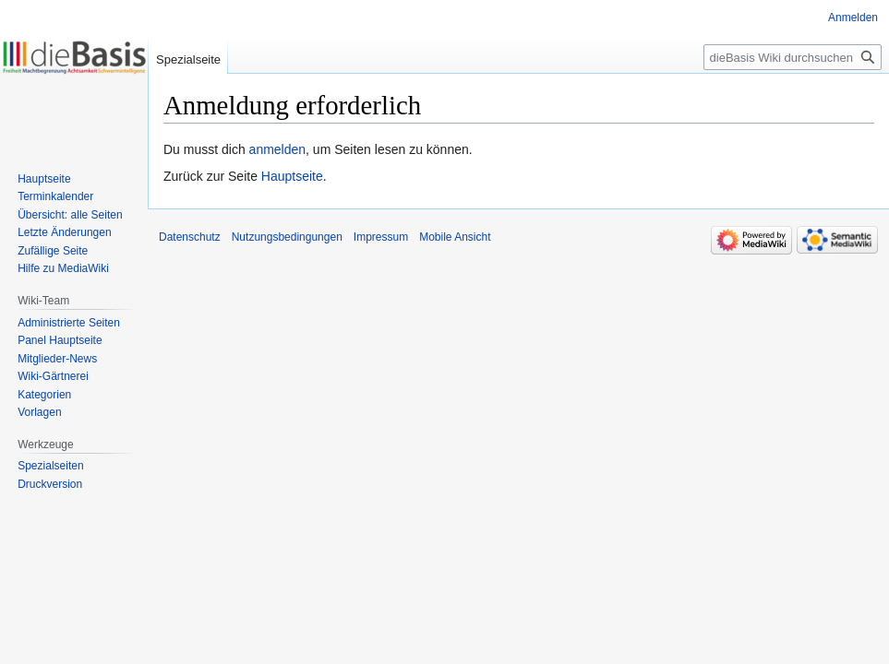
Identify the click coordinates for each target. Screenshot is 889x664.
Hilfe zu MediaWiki (63, 268)
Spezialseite (188, 59)
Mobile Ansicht (454, 237)
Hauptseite (292, 176)
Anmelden (853, 17)
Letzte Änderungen (64, 232)
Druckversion (50, 484)
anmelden (277, 149)
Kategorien (44, 394)
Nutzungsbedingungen (287, 237)
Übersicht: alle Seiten (70, 214)
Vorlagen (39, 412)
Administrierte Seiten (69, 322)
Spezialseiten (50, 465)
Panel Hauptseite (60, 340)
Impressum (381, 237)
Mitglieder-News (57, 358)
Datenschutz (190, 237)
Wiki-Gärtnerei (53, 376)
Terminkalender (55, 196)
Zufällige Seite (53, 250)
